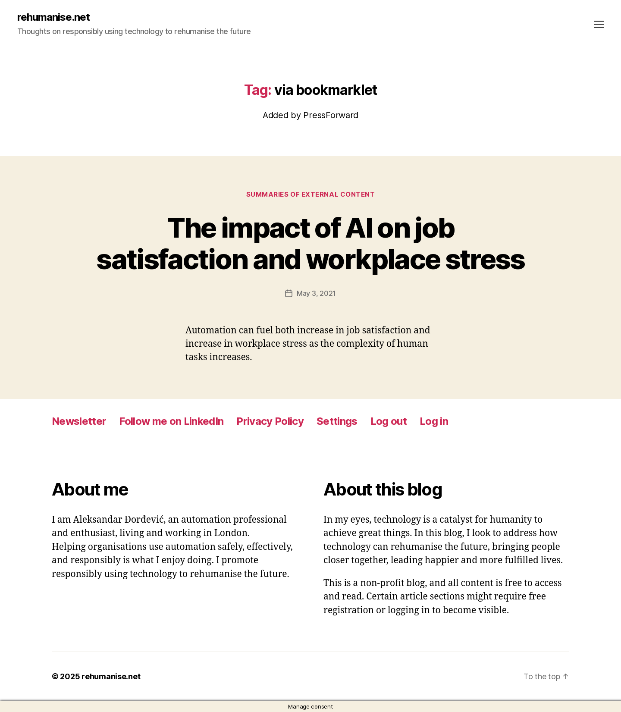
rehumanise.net (53, 17)
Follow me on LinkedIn (171, 421)
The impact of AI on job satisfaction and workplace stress (310, 243)
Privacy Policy (270, 421)
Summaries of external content (310, 194)
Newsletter (79, 421)
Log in (434, 421)
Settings (337, 421)
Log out (388, 421)
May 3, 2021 (316, 293)
